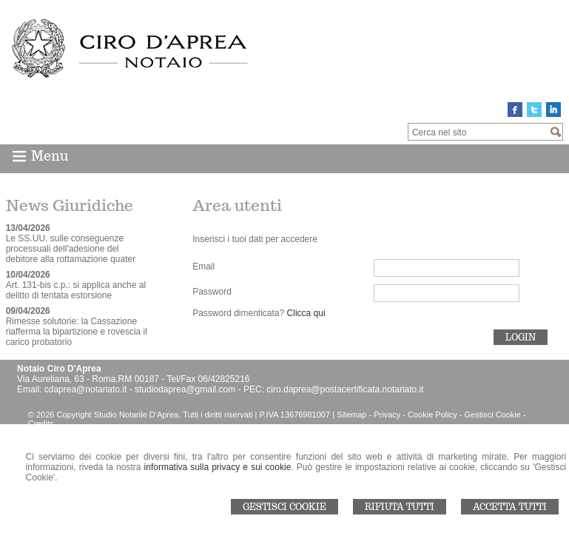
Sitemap (351, 414)
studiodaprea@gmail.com (185, 389)
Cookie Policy (432, 414)
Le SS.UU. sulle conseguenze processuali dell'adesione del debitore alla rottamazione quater (70, 248)
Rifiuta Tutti (399, 506)
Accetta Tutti (510, 506)
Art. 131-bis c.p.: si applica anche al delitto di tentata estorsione (76, 290)
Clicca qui (306, 313)
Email (203, 266)
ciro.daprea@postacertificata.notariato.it (344, 389)
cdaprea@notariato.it (85, 389)
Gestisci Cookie (284, 506)
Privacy (387, 414)
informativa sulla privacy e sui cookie (218, 467)
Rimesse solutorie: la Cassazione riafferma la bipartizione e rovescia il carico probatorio (76, 331)
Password (212, 291)
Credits (41, 423)
